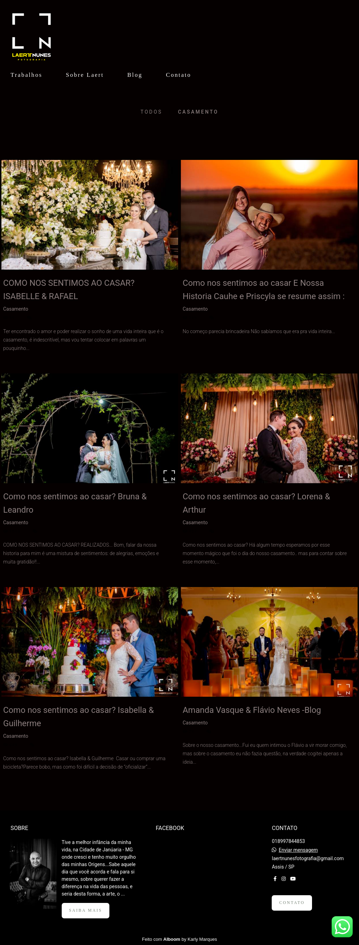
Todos (151, 111)
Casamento (198, 111)
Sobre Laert (85, 75)
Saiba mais (85, 910)
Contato (178, 75)
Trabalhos (26, 75)
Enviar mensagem (298, 850)
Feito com (179, 939)
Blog (134, 75)
